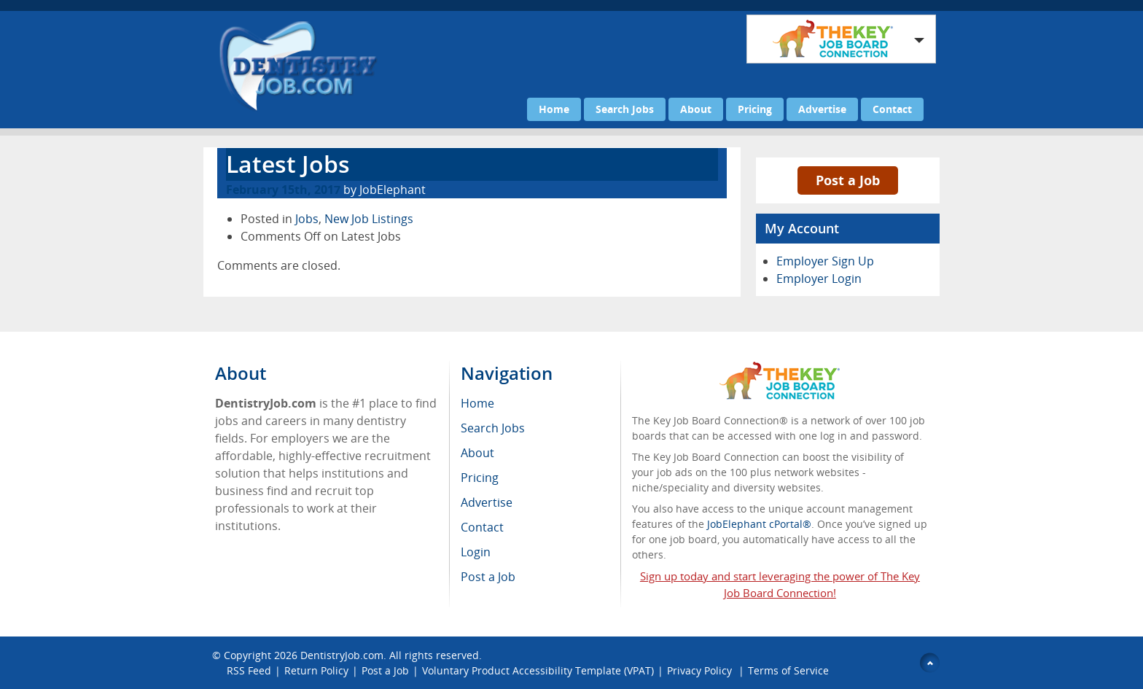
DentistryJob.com (341, 655)
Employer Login (819, 278)
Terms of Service (788, 670)
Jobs (307, 219)
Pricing (755, 109)
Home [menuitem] (477, 403)
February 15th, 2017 (283, 190)
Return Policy (316, 670)
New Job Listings (368, 219)
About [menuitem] (477, 453)
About (695, 109)
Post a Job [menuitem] (488, 577)
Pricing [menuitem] (480, 478)
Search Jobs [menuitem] (493, 428)
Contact (892, 109)
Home (554, 109)
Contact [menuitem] (482, 527)
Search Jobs (625, 109)
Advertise (822, 109)
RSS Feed (249, 670)
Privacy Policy (701, 670)
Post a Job (848, 180)
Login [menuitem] (476, 552)
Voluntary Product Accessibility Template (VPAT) (538, 670)
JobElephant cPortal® (759, 524)
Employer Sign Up (825, 261)
